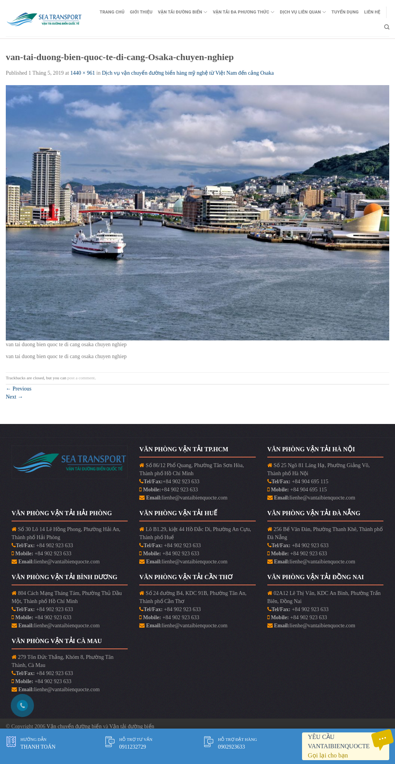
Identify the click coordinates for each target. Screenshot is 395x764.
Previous (19, 389)
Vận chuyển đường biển (75, 726)
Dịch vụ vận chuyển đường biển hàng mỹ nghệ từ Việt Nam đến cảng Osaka (188, 73)
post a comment (81, 377)
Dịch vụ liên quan (303, 12)
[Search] (386, 27)
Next (14, 397)
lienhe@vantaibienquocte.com (194, 498)
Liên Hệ (372, 12)
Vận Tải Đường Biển (182, 12)
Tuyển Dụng (345, 12)
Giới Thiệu (141, 12)
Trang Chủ (112, 12)
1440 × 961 (82, 73)
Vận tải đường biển (131, 726)
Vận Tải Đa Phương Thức (244, 12)
